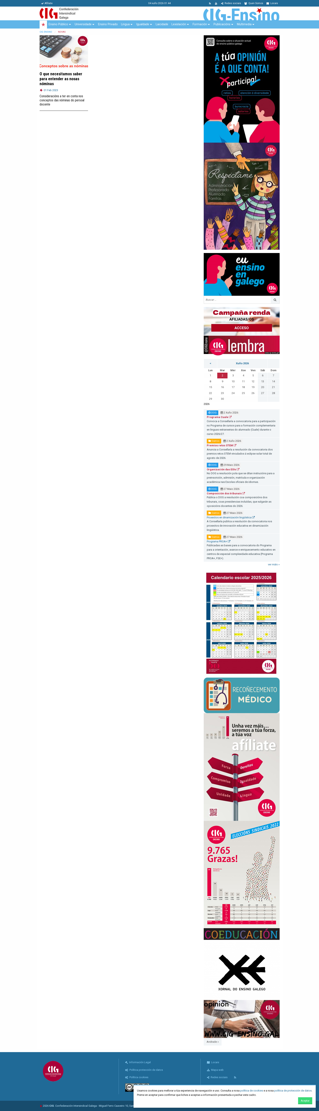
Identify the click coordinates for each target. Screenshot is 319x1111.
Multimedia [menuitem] (244, 24)
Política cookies (136, 1077)
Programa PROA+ (218, 541)
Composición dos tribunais (226, 493)
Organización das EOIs (223, 469)
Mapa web (215, 1069)
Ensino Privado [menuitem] (108, 24)
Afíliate (47, 3)
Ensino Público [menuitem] (58, 24)
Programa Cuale (219, 417)
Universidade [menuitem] (83, 24)
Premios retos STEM (221, 445)
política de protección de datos (293, 1090)
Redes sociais (231, 3)
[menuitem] (43, 25)
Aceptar (305, 1100)
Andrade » (213, 1041)
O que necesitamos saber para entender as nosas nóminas (61, 78)
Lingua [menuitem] (125, 24)
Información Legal (138, 1062)
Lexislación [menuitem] (179, 24)
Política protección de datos (144, 1069)
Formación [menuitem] (200, 24)
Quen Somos (253, 3)
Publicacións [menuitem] (222, 24)
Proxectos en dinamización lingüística (231, 517)
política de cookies (251, 1090)
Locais (272, 3)
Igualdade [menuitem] (142, 24)
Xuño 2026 (242, 363)
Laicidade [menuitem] (162, 24)
